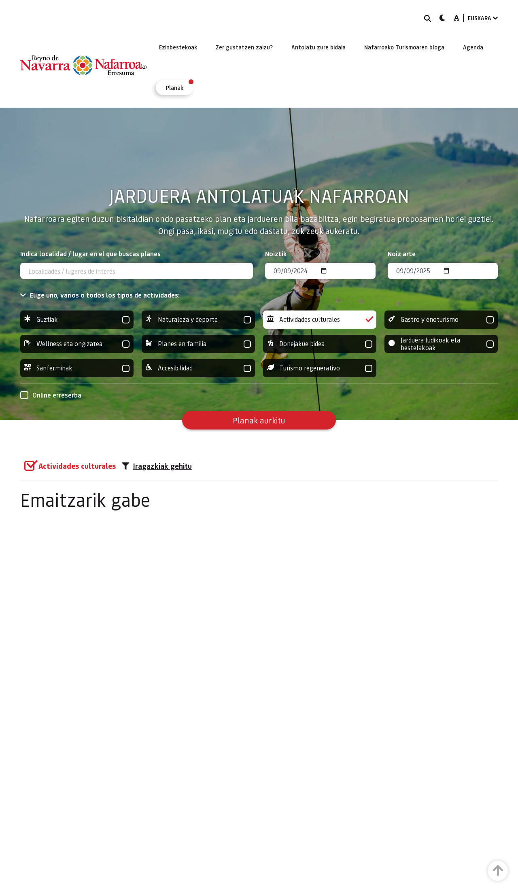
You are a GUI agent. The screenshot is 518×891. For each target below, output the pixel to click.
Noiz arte (402, 253)
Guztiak (77, 319)
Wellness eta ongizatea (77, 344)
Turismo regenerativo (319, 368)
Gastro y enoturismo (441, 319)
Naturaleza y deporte (198, 319)
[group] (77, 319)
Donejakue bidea (319, 344)
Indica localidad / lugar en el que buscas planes (90, 253)
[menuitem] (178, 47)
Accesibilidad (198, 368)
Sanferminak (77, 368)
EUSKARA (483, 18)
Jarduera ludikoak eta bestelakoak (441, 344)
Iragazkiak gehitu (157, 466)
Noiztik (276, 253)
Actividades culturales (319, 319)
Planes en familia (198, 344)
